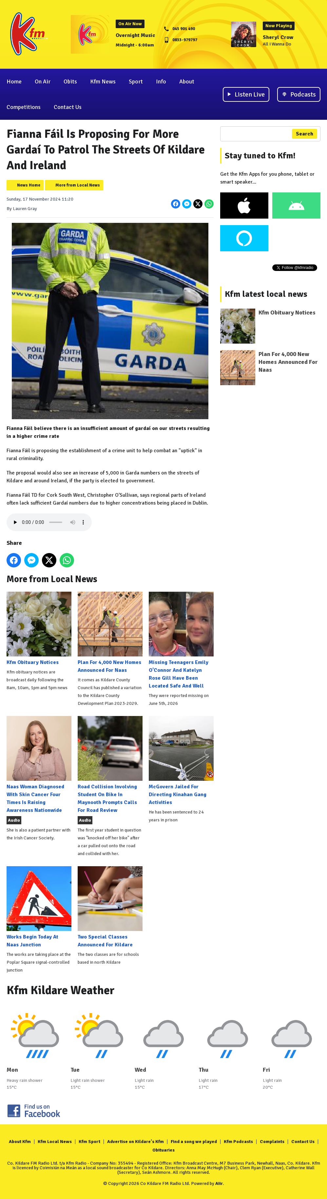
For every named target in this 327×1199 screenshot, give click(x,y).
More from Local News (77, 185)
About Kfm (20, 1141)
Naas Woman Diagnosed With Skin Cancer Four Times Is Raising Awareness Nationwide (39, 765)
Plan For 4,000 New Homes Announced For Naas (110, 632)
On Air (42, 81)
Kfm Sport (89, 1141)
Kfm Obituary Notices (39, 629)
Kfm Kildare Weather (61, 990)
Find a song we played (194, 1141)
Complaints (272, 1141)
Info (161, 81)
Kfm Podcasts (238, 1141)
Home (14, 81)
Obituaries (163, 1150)
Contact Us (68, 107)
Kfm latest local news (266, 294)
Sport (136, 81)
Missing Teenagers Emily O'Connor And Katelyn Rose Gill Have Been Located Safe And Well (181, 640)
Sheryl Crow (278, 37)
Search (304, 134)
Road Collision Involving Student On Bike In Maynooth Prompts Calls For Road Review (110, 765)
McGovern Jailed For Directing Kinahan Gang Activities (181, 761)
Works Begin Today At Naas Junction (39, 907)
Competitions (24, 107)
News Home (28, 185)
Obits (70, 81)
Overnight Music (135, 35)
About (186, 81)
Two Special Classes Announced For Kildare (110, 907)
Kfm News (103, 81)
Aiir (219, 1183)
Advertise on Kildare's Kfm (135, 1141)
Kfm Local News (55, 1141)
